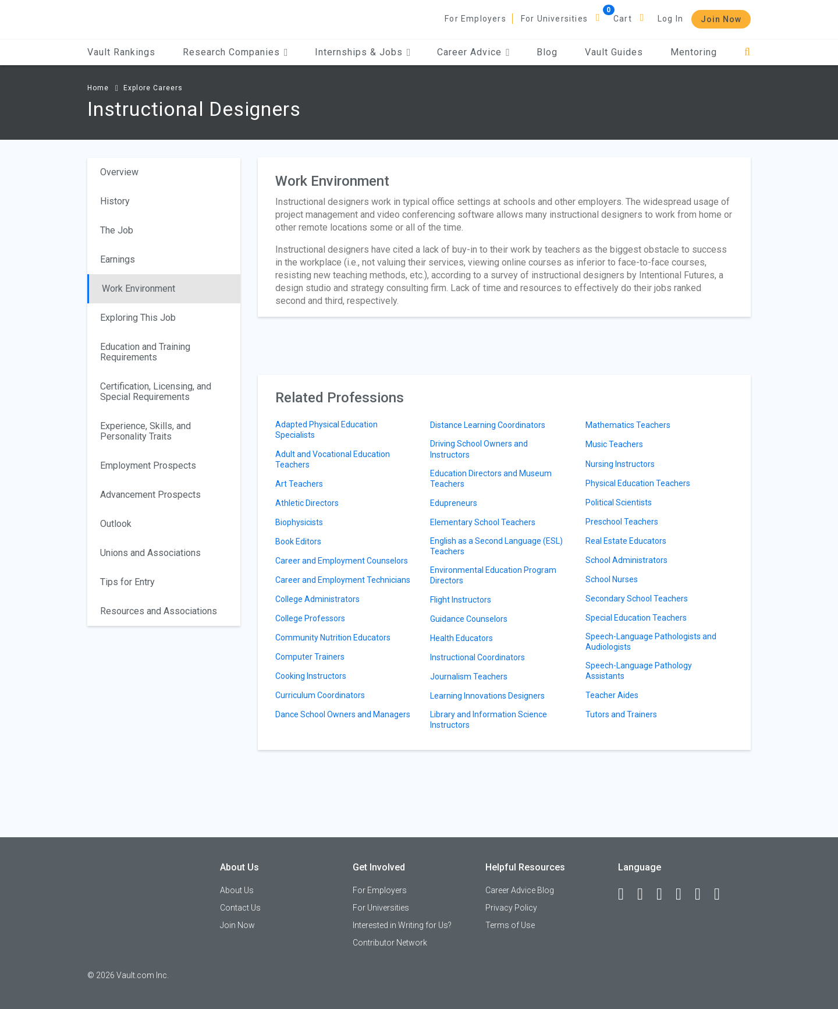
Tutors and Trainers (621, 714)
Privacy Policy (511, 907)
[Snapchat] (722, 894)
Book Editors (298, 541)
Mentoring (693, 52)
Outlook (116, 523)
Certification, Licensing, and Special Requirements (155, 391)
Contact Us (240, 907)
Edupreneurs (453, 503)
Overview (119, 172)
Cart (622, 18)
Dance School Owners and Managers (342, 714)
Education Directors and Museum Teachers (491, 478)
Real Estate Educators (625, 541)
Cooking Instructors (310, 676)
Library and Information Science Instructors (488, 720)
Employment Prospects (148, 465)
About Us (237, 890)
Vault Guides (614, 52)
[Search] (747, 52)
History (115, 201)
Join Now (721, 19)
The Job (116, 230)
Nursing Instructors (620, 464)
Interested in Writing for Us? (402, 925)
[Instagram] (684, 894)
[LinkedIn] (645, 894)
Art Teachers (299, 483)
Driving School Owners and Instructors (479, 449)
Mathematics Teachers (627, 425)
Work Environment (138, 288)
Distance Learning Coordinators (487, 425)
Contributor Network (390, 942)
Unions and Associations (150, 552)
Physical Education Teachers (637, 483)
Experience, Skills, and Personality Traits (145, 431)
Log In (670, 18)
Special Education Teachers (636, 617)
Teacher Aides (611, 695)
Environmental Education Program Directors (493, 575)
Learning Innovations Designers (487, 695)
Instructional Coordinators (477, 657)
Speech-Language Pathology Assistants (638, 671)
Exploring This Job (138, 317)
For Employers (475, 18)
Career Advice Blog (519, 890)
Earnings (117, 259)
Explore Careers (153, 88)
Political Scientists (618, 502)
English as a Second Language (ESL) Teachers (496, 546)
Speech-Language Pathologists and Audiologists (650, 642)
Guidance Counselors (468, 619)
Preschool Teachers (621, 521)
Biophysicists (299, 522)
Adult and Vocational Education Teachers (332, 459)
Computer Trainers (310, 656)
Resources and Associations (158, 611)
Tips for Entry (127, 581)
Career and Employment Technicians (342, 580)
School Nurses (611, 579)
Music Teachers (614, 444)
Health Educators (461, 638)
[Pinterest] (703, 894)
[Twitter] (664, 894)
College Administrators (317, 599)
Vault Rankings (121, 52)
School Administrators (626, 560)
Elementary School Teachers (482, 522)
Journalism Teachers (468, 676)
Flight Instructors (460, 599)
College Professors (310, 618)
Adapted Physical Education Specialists (326, 430)
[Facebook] (626, 894)
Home (98, 88)
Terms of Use (510, 925)
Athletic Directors (307, 503)
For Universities (554, 18)
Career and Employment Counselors (341, 560)
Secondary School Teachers (636, 598)
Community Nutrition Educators (332, 637)
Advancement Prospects (150, 494)
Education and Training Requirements (145, 352)
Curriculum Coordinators (320, 695)
